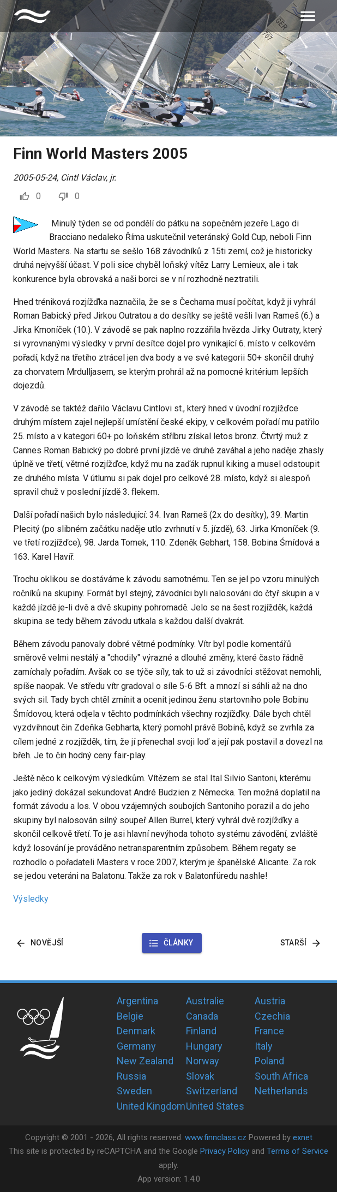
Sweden (134, 1091)
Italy (264, 1046)
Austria (270, 1001)
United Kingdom (151, 1106)
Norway (202, 1061)
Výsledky (31, 899)
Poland (269, 1061)
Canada (202, 1016)
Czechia (272, 1016)
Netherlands (281, 1091)
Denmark (136, 1031)
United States (215, 1106)
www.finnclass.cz (215, 1137)
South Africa (281, 1076)
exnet (302, 1137)
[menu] (308, 16)
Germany (136, 1046)
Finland (201, 1031)
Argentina (137, 1001)
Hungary (204, 1046)
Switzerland (211, 1091)
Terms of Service (297, 1151)
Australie (205, 1001)
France (269, 1031)
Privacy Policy (224, 1151)
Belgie (130, 1016)
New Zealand (145, 1061)
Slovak (200, 1076)
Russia (131, 1076)
